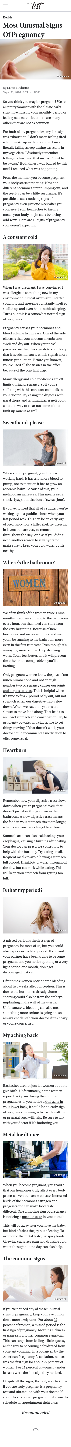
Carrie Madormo (18, 88)
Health (7, 17)
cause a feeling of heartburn (40, 827)
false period (38, 951)
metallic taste (32, 1217)
